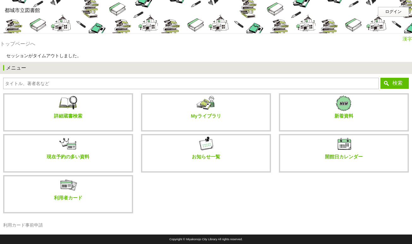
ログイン (393, 11)
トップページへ (17, 43)
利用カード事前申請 (23, 225)
